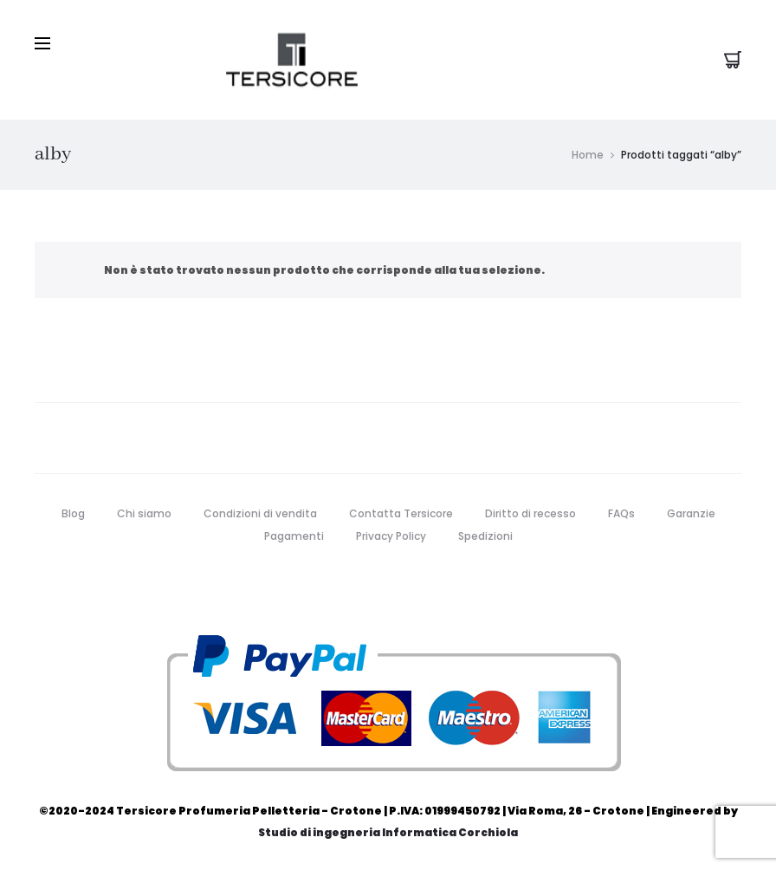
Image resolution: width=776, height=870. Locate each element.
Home (588, 154)
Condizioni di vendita (260, 513)
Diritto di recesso (530, 513)
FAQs (621, 513)
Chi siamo (144, 513)
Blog (73, 513)
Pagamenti (294, 536)
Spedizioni (485, 536)
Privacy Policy (391, 536)
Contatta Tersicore (401, 513)
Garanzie (691, 513)
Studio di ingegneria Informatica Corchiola (388, 832)
